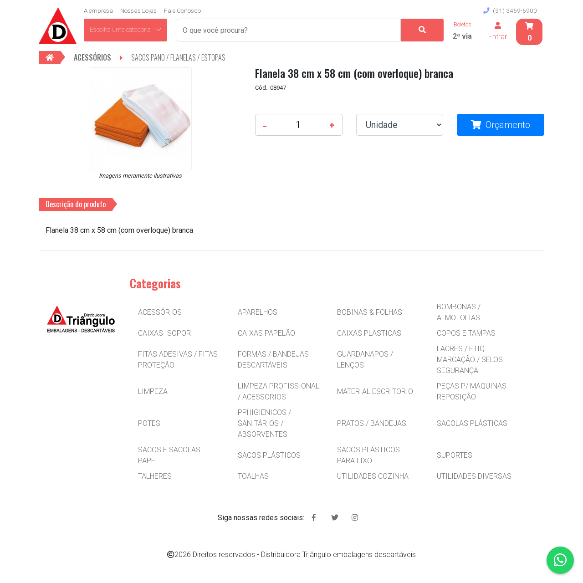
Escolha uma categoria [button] (125, 29)
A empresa (98, 10)
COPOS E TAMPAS (466, 333)
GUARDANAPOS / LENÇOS (365, 359)
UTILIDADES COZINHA (373, 476)
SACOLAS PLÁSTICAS (472, 423)
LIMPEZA (153, 391)
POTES (149, 423)
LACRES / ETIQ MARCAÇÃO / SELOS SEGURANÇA (470, 359)
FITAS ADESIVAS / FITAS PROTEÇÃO (178, 359)
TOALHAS (253, 476)
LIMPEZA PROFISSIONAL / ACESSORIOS (278, 391)
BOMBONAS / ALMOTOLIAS (459, 312)
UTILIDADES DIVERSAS (474, 476)
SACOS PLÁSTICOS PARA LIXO (368, 455)
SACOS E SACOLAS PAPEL (169, 455)
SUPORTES (454, 455)
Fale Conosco (182, 10)
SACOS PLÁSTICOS (269, 455)
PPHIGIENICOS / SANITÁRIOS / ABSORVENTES (264, 423)
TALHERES (155, 476)
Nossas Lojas (138, 10)
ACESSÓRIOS (160, 312)
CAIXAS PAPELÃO (266, 333)
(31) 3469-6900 (510, 10)
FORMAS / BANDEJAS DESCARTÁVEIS (273, 359)
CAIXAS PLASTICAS (369, 333)
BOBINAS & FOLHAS (369, 312)
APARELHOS (257, 312)
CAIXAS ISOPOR (164, 333)
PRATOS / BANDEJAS (371, 423)
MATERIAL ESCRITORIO (375, 391)
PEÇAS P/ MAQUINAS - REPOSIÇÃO (474, 391)
